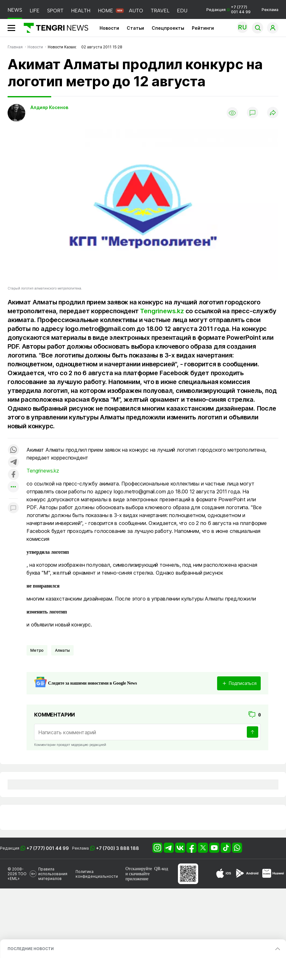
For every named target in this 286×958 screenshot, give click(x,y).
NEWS (15, 10)
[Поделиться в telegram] (13, 462)
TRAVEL (160, 11)
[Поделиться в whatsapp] (13, 450)
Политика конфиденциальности (97, 874)
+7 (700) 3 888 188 (117, 848)
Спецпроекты (168, 28)
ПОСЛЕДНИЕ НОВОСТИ (31, 948)
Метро (37, 650)
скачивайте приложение (137, 876)
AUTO (136, 11)
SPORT (55, 11)
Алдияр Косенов (49, 107)
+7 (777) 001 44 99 (48, 848)
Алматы (62, 650)
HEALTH (80, 11)
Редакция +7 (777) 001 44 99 (228, 9)
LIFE (35, 11)
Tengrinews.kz (162, 311)
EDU (182, 11)
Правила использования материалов (52, 874)
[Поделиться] (272, 113)
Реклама (270, 9)
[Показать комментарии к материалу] (13, 508)
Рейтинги (203, 28)
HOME (105, 11)
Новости (109, 28)
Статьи (135, 28)
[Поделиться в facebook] (13, 475)
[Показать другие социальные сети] (13, 487)
